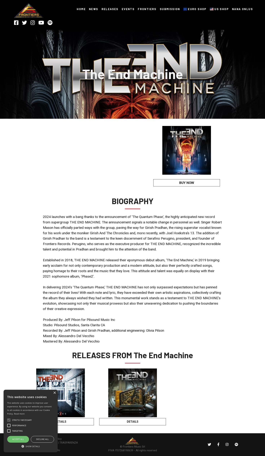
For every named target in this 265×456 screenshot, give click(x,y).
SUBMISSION (170, 9)
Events (128, 9)
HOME (81, 9)
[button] (30, 446)
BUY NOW (186, 183)
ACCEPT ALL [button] (18, 439)
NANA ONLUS (242, 9)
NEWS (93, 9)
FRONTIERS (147, 9)
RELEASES (110, 9)
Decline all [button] (42, 439)
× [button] (54, 393)
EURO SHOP (195, 9)
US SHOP (219, 9)
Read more (19, 413)
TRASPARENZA (68, 442)
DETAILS (60, 421)
